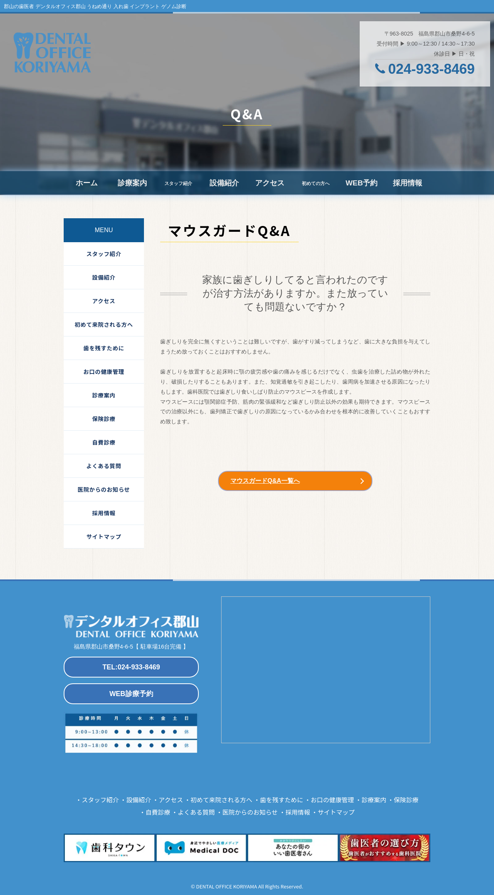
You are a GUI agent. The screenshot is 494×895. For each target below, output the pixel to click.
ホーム (87, 183)
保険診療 (103, 418)
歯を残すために (103, 348)
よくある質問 (104, 466)
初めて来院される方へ (103, 324)
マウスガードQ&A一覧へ (265, 480)
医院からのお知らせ (104, 489)
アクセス (269, 183)
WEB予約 (361, 183)
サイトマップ (104, 536)
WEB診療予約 (131, 694)
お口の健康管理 (103, 371)
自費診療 (103, 442)
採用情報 (407, 183)
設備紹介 (224, 183)
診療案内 (132, 183)
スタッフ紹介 (104, 254)
